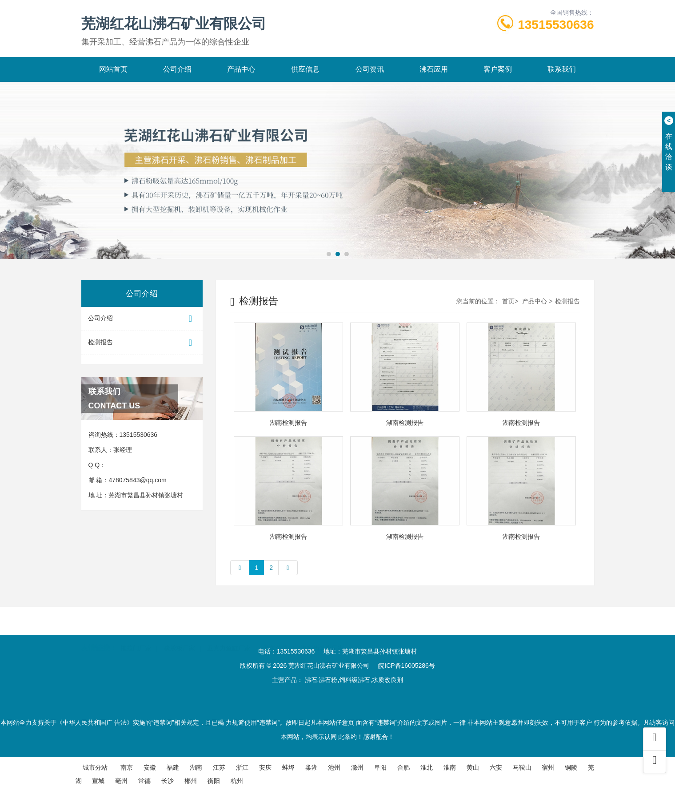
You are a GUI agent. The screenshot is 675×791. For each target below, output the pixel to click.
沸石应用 (433, 69)
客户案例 (497, 69)
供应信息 (305, 69)
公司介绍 (177, 69)
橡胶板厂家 (179, 636)
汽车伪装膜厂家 (322, 636)
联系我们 (561, 69)
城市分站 (95, 767)
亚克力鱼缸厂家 (229, 636)
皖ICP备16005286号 (406, 665)
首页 (508, 301)
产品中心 (241, 69)
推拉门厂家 (136, 636)
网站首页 (113, 69)
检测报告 (142, 343)
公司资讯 (369, 69)
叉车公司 (275, 636)
